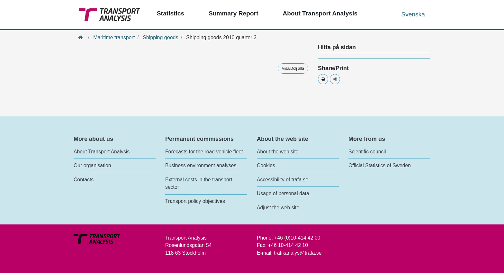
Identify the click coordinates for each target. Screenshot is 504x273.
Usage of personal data (283, 193)
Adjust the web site (278, 207)
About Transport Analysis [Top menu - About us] (320, 13)
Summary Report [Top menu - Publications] (233, 13)
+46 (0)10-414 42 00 (297, 238)
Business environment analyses (201, 165)
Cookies (266, 165)
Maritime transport (114, 37)
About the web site (278, 151)
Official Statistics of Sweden (379, 165)
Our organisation (92, 165)
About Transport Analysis (102, 151)
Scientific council (367, 151)
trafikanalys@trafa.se (297, 253)
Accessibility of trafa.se (282, 179)
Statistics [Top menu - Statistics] (170, 13)
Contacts (84, 179)
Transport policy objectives (195, 201)
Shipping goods (160, 37)
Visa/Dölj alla (293, 68)
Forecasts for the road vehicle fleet (204, 151)
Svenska (413, 14)
